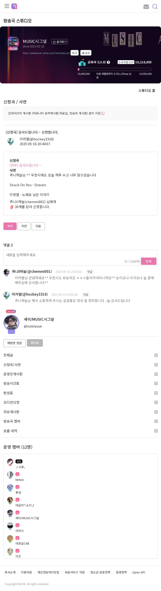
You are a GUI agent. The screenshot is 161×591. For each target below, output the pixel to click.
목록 (10, 226)
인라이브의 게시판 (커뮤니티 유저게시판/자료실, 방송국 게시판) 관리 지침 (56, 113)
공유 (86, 53)
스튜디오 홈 (146, 90)
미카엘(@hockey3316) (37, 139)
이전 (24, 226)
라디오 (35, 343)
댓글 (89, 272)
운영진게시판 (80, 374)
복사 (74, 53)
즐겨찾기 (60, 42)
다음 (38, 226)
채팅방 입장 (14, 343)
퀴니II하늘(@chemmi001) (32, 271)
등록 (149, 261)
